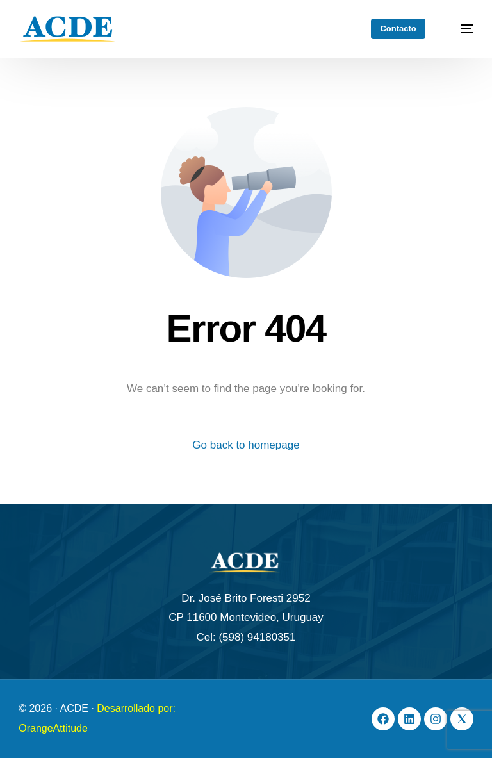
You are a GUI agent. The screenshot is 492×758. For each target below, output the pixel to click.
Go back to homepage (245, 445)
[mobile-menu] (460, 29)
